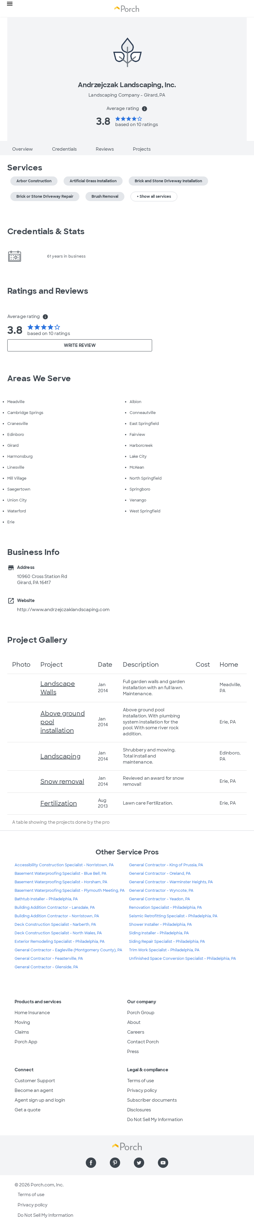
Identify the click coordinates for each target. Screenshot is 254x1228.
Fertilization (58, 803)
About (134, 1022)
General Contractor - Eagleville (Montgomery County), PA (68, 950)
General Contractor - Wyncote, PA (161, 890)
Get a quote (27, 1110)
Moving (22, 1022)
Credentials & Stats (46, 231)
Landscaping (60, 756)
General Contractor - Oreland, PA (160, 873)
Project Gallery (37, 640)
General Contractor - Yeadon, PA (159, 899)
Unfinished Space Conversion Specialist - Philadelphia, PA (182, 958)
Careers (135, 1032)
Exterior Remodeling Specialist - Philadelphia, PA (60, 941)
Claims (22, 1032)
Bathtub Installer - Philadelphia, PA (46, 899)
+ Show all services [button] (154, 196)
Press (133, 1051)
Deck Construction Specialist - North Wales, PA (58, 933)
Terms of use (140, 1080)
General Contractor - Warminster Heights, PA (171, 882)
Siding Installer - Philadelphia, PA (159, 933)
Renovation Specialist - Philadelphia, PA (165, 907)
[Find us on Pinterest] (115, 1163)
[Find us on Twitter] (139, 1163)
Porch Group (141, 1012)
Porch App (26, 1042)
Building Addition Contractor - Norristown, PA (57, 916)
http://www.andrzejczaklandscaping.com (63, 609)
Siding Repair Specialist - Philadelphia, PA (167, 941)
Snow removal (62, 781)
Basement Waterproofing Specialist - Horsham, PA (61, 882)
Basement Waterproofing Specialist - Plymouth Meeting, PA (70, 890)
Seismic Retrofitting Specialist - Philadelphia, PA (173, 916)
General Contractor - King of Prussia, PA (166, 865)
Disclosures (139, 1110)
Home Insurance (32, 1012)
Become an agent (34, 1090)
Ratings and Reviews (47, 291)
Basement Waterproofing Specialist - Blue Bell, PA (60, 873)
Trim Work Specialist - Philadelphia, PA (164, 950)
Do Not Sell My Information (155, 1119)
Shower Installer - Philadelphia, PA (160, 924)
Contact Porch (143, 1042)
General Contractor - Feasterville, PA (49, 958)
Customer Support (35, 1080)
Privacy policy (142, 1090)
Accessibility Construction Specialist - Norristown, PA (64, 865)
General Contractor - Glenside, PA (46, 967)
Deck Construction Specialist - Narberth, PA (55, 924)
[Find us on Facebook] (91, 1163)
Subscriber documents (152, 1100)
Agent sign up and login (40, 1100)
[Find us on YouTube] (163, 1163)
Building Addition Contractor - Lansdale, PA (55, 907)
